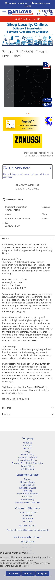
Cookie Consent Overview (27, 502)
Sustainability (27, 499)
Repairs (27, 479)
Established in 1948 (30, 19)
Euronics (27, 445)
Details (5, 238)
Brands (27, 448)
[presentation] (27, 238)
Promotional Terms (27, 460)
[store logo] (20, 12)
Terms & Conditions (27, 457)
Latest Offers (27, 466)
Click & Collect (27, 485)
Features (6, 407)
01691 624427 (23, 3)
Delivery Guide (27, 482)
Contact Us (27, 496)
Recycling (27, 490)
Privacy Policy (27, 454)
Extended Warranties (27, 493)
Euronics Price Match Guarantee (27, 463)
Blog (27, 451)
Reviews (6, 414)
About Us (27, 442)
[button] (8, 86)
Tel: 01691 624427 (27, 525)
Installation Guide (27, 487)
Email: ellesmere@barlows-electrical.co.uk (27, 530)
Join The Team (27, 468)
